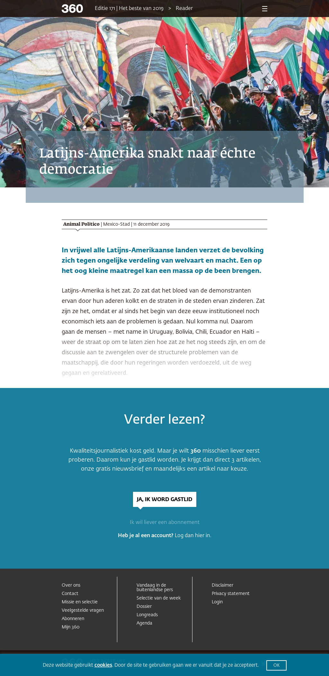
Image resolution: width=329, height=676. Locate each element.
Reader (184, 8)
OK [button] (276, 665)
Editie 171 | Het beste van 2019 (129, 8)
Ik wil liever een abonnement (165, 522)
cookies (103, 665)
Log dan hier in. (193, 535)
